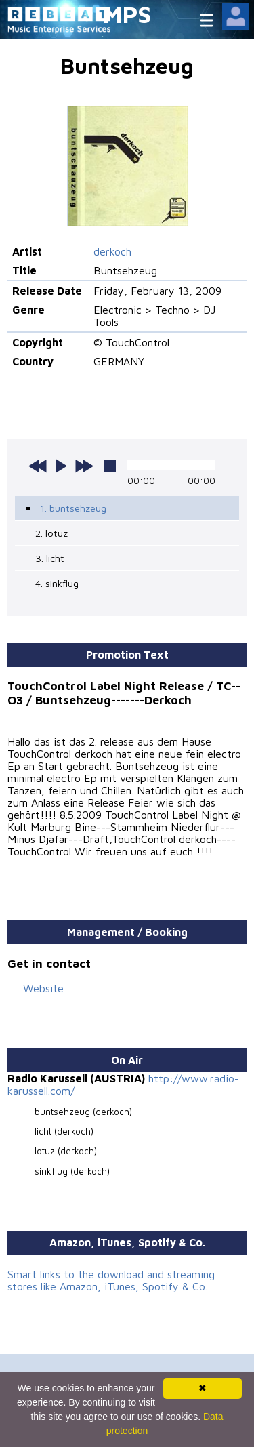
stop (109, 465)
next (84, 465)
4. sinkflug (57, 583)
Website (43, 988)
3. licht (49, 558)
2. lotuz (51, 533)
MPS (127, 14)
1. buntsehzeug (73, 508)
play (61, 465)
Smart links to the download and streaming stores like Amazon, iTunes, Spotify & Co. (111, 1280)
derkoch (112, 251)
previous (37, 465)
